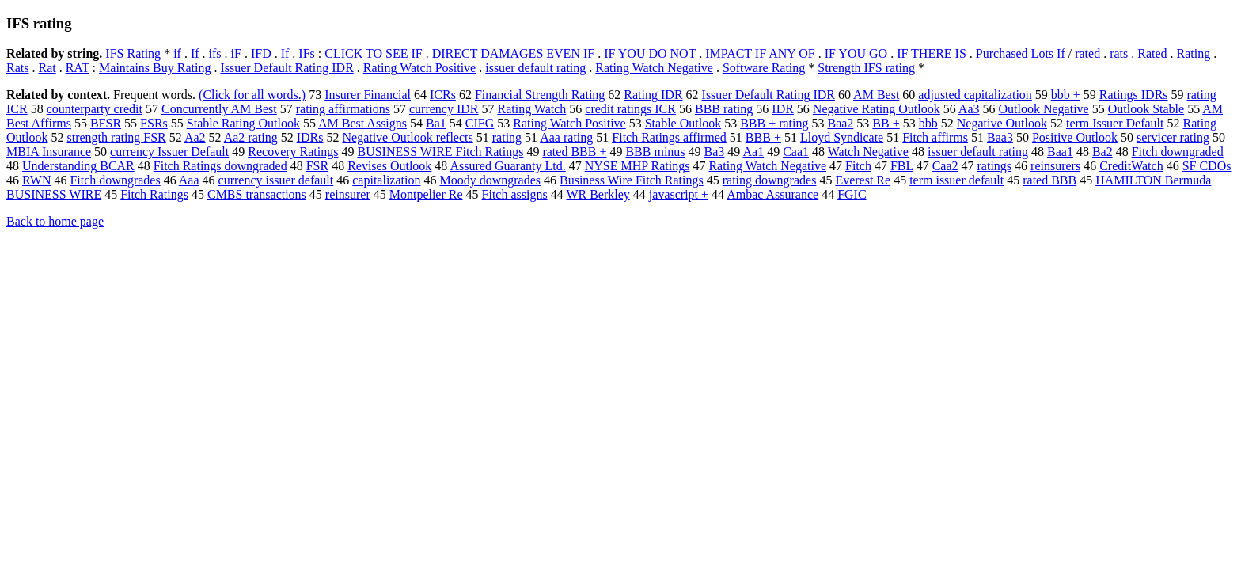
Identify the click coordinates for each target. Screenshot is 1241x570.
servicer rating (1173, 137)
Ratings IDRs (1133, 94)
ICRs (443, 94)
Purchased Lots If (1020, 53)
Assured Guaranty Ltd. (507, 166)
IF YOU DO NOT (650, 53)
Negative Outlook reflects (407, 137)
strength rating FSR (115, 137)
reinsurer (347, 194)
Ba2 (1102, 151)
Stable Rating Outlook (243, 123)
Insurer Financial (367, 94)
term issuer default (956, 180)
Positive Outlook (1075, 137)
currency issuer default (276, 180)
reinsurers (1055, 166)
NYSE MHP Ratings (637, 166)
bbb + (1065, 94)
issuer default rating (535, 67)
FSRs (154, 123)
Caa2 (945, 166)
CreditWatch (1131, 166)
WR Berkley (597, 194)
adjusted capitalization (975, 94)
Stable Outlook (683, 123)
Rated (1152, 53)
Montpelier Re (426, 194)
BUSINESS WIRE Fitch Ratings (440, 151)
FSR (317, 166)
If (195, 53)
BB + (885, 123)
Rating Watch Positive (419, 67)
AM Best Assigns (362, 123)
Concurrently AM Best (219, 109)
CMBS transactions (256, 194)
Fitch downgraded (1178, 151)
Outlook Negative (1044, 109)
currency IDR (444, 109)
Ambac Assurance (772, 194)
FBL (901, 166)
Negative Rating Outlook (876, 109)
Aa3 (969, 109)
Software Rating (764, 67)
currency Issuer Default (169, 151)
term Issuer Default (1115, 123)
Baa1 (1060, 151)
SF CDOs (1207, 166)
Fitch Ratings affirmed (669, 137)
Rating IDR (653, 94)
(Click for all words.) (252, 94)
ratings (994, 166)
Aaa (189, 180)
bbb (928, 123)
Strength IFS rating (866, 67)
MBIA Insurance (48, 151)
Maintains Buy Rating (155, 67)
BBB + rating (774, 123)
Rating (1194, 53)
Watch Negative (868, 151)
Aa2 (195, 137)
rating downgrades (770, 180)
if (177, 53)
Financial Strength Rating (540, 94)
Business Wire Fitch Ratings (632, 180)
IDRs (310, 137)
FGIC (851, 194)
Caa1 (796, 151)
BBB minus (655, 151)
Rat (46, 67)
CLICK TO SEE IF (373, 53)
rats (1119, 53)
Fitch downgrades (115, 180)
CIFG (479, 123)
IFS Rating (133, 53)
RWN (36, 180)
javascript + (678, 194)
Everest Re (862, 180)
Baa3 (1000, 137)
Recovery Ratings (293, 151)
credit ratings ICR (630, 109)
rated (1087, 53)
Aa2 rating (251, 137)
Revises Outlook (389, 166)
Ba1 (436, 123)
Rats (17, 67)
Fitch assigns (515, 194)
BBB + (763, 137)
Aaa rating (566, 137)
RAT (77, 67)
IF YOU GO (856, 53)
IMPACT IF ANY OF (760, 53)
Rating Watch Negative (654, 67)
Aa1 (753, 151)
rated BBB (1049, 180)
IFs (306, 53)
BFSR (105, 123)
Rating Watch (531, 109)
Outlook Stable (1146, 109)
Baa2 (840, 123)
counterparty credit (94, 109)
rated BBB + (574, 151)
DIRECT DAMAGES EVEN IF (513, 53)
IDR (783, 109)
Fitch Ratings (154, 194)
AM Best (876, 94)
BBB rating (724, 109)
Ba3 (714, 151)
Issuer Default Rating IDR (286, 67)
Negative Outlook (1002, 123)
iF (236, 53)
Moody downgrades (490, 180)
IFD (261, 53)
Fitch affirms (935, 137)
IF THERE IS (931, 53)
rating (507, 137)
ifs (215, 53)
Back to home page (55, 221)
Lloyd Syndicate (841, 137)
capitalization (386, 180)
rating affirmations (343, 109)
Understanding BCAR (78, 166)
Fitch (858, 166)
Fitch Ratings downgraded (220, 166)
